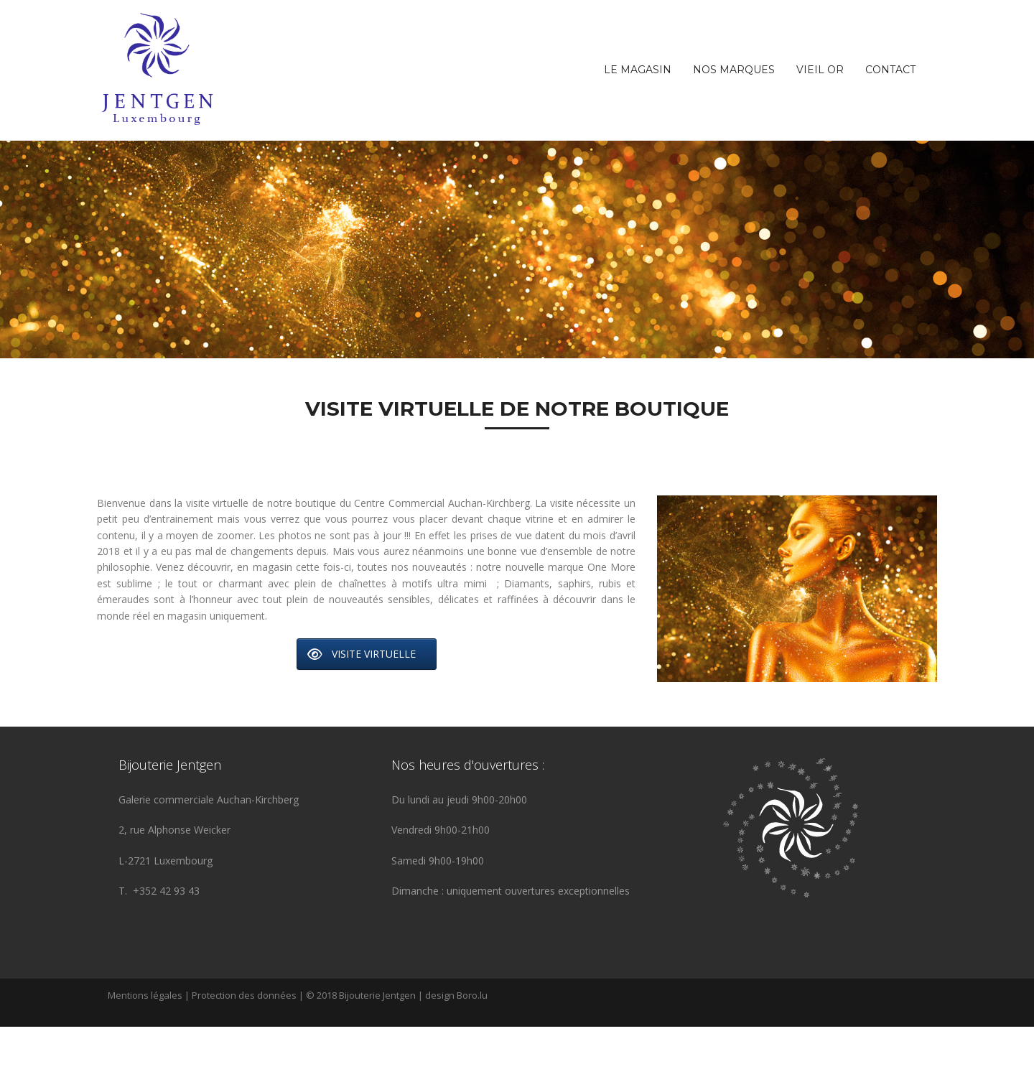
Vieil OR (820, 69)
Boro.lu (472, 1045)
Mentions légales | (150, 1045)
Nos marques (734, 69)
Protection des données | (249, 1045)
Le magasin (637, 69)
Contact (890, 69)
